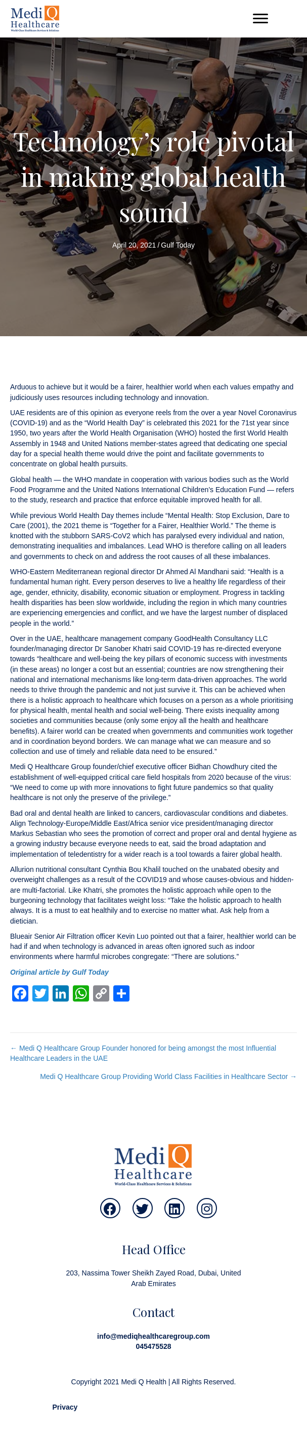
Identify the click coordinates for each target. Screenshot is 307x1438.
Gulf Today (178, 245)
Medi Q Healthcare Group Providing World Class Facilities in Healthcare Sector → (168, 1076)
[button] (260, 18)
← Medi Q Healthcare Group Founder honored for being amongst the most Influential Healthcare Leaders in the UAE (143, 1053)
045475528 (153, 1346)
